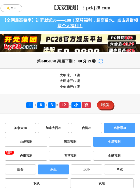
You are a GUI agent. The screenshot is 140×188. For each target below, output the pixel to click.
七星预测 (114, 142)
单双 (120, 169)
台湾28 (86, 128)
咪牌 (105, 105)
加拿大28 (20, 128)
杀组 (53, 169)
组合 (20, 169)
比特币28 (119, 128)
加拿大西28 (53, 128)
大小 (86, 169)
